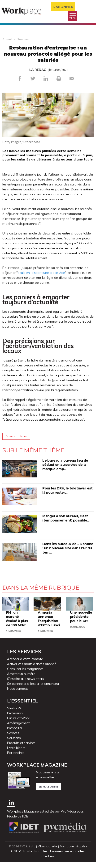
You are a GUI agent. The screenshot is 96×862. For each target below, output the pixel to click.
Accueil (7, 39)
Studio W (14, 708)
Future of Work (18, 718)
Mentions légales (73, 846)
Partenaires (15, 753)
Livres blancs (16, 748)
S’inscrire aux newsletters (25, 679)
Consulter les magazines (25, 669)
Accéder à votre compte (25, 659)
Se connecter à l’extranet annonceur (33, 683)
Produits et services (21, 743)
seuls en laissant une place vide (41, 273)
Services (23, 39)
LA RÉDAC (37, 70)
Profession (15, 713)
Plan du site (47, 846)
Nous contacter (18, 688)
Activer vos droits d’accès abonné (31, 664)
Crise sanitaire (16, 436)
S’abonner (63, 7)
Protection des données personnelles (54, 851)
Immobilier (14, 728)
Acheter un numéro (21, 674)
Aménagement (18, 723)
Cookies (48, 856)
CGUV (16, 851)
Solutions (14, 738)
